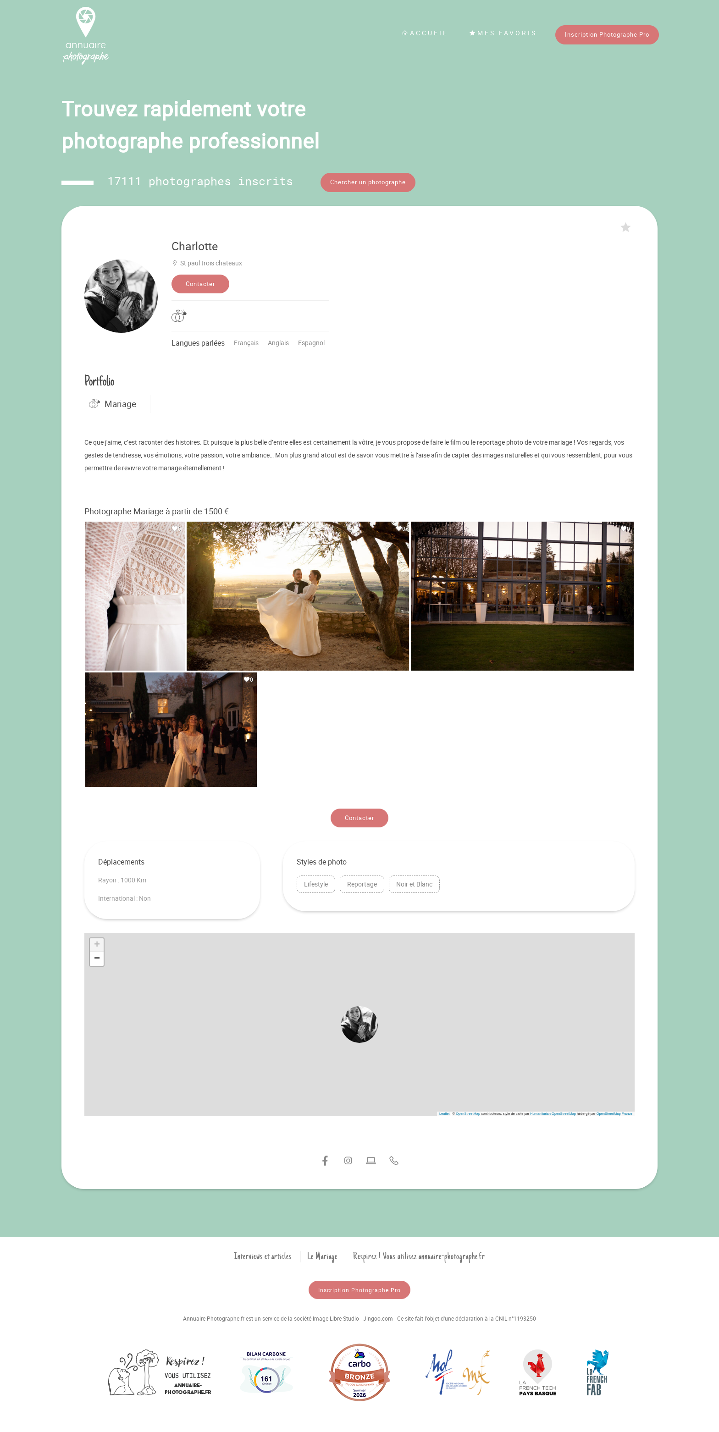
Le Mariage (322, 1254)
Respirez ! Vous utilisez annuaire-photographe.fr (419, 1254)
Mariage (112, 402)
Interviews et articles (263, 1254)
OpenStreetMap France (614, 1111)
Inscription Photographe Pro (607, 34)
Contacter (200, 281)
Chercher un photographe (368, 182)
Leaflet (444, 1111)
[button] (359, 1022)
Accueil (425, 32)
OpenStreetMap (468, 1111)
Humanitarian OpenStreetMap (553, 1111)
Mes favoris (503, 32)
